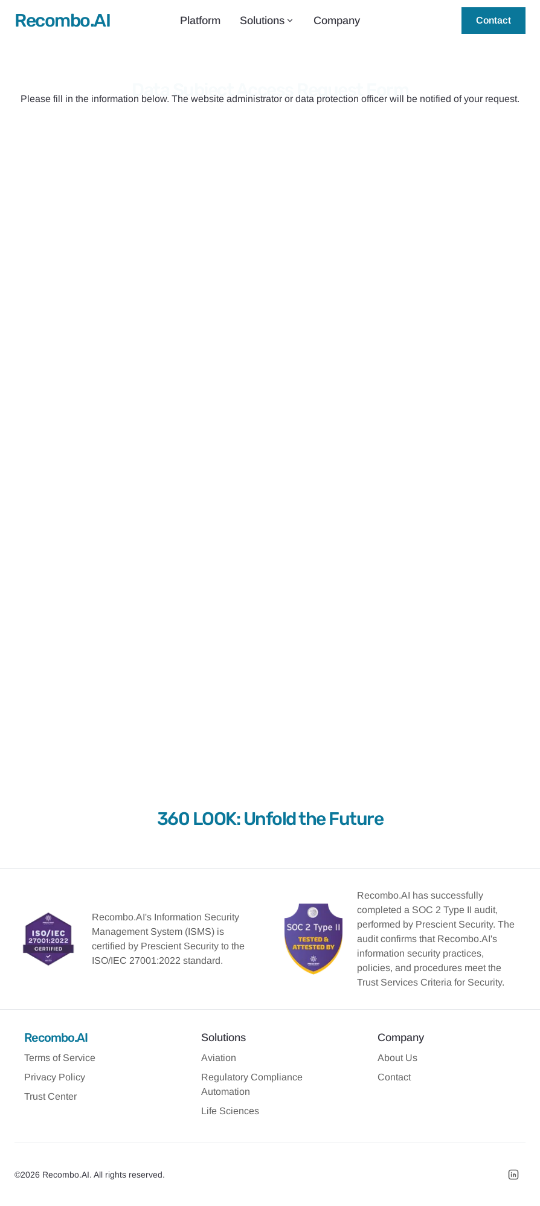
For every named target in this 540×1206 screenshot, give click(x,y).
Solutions (267, 20)
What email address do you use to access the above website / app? (244, 261)
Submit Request (270, 720)
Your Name (136, 199)
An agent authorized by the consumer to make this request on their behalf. (270, 373)
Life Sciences (230, 1111)
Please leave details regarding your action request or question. (234, 458)
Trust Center (50, 1096)
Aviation (218, 1058)
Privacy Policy (54, 1077)
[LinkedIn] (513, 1175)
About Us (397, 1058)
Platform (200, 20)
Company (336, 20)
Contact (493, 20)
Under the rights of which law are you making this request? (227, 400)
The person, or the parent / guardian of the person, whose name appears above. (268, 348)
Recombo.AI (56, 1037)
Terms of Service (59, 1058)
